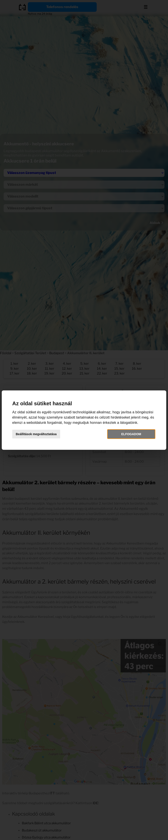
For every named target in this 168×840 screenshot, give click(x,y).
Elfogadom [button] (131, 434)
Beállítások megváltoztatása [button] (36, 434)
